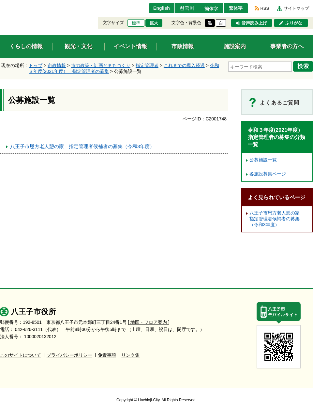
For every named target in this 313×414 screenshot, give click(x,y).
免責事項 (107, 355)
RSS (265, 8)
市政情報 (57, 65)
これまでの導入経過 (184, 65)
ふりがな (293, 23)
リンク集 (130, 355)
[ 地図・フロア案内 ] (149, 322)
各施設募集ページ (267, 174)
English (157, 8)
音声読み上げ (254, 23)
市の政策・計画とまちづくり (100, 65)
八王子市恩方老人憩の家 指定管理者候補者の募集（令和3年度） (82, 146)
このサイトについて (20, 355)
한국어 (183, 8)
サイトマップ (296, 8)
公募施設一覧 (263, 160)
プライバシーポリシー (69, 355)
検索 (303, 66)
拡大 (154, 23)
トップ (35, 65)
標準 (136, 23)
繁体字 (235, 8)
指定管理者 (147, 65)
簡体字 (209, 8)
